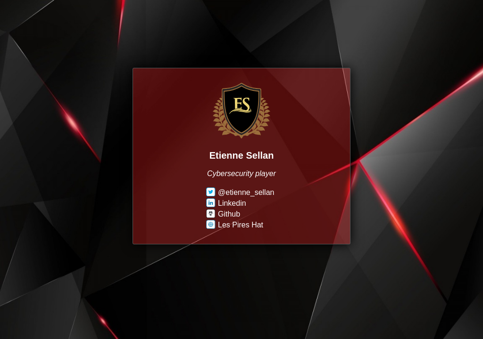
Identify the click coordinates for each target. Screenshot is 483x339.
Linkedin (226, 203)
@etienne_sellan (240, 192)
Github (223, 214)
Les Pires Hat (234, 225)
